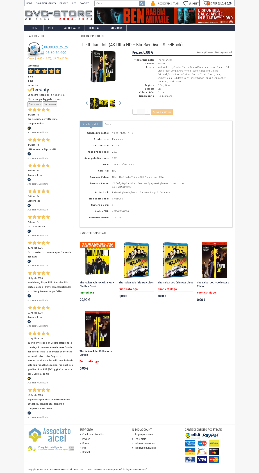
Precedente (35, 104)
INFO (74, 3)
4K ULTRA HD (72, 28)
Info (84, 447)
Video (51, 28)
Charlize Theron (181, 67)
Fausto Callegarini (201, 70)
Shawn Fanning (205, 77)
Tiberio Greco (207, 74)
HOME (29, 3)
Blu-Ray (94, 28)
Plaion (115, 145)
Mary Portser (190, 77)
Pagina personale (144, 434)
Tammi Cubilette (174, 77)
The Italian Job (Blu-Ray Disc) (136, 282)
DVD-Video (115, 28)
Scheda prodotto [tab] (91, 124)
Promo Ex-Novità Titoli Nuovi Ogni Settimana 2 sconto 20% (97, 245)
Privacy (86, 439)
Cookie (86, 443)
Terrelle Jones (175, 81)
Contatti (86, 452)
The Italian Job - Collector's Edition (213, 284)
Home (35, 28)
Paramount (117, 139)
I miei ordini (141, 439)
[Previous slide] (87, 103)
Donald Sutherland (199, 67)
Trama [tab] (108, 124)
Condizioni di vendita (93, 434)
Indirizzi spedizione (145, 443)
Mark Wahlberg (165, 67)
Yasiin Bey (169, 70)
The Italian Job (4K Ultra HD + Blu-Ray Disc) (97, 284)
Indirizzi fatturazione (145, 447)
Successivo (50, 104)
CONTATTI (84, 3)
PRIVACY (64, 3)
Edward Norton (183, 70)
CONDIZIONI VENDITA (46, 3)
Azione (161, 63)
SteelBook (117, 198)
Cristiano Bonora (190, 74)
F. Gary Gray (164, 85)
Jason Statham (217, 67)
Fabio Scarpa (175, 74)
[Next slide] (120, 103)
